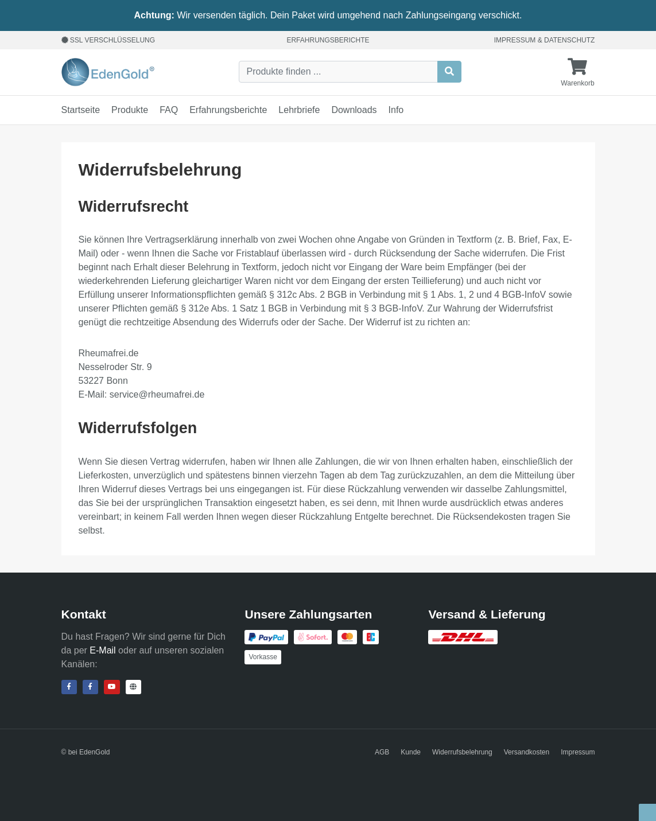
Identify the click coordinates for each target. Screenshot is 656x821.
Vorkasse (263, 657)
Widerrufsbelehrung (462, 752)
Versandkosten (526, 752)
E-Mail (102, 650)
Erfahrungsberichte (327, 40)
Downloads (353, 110)
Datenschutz (569, 40)
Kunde (411, 752)
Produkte (129, 110)
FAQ (169, 110)
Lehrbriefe (299, 110)
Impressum (515, 40)
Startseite (80, 110)
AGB (382, 752)
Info (396, 110)
